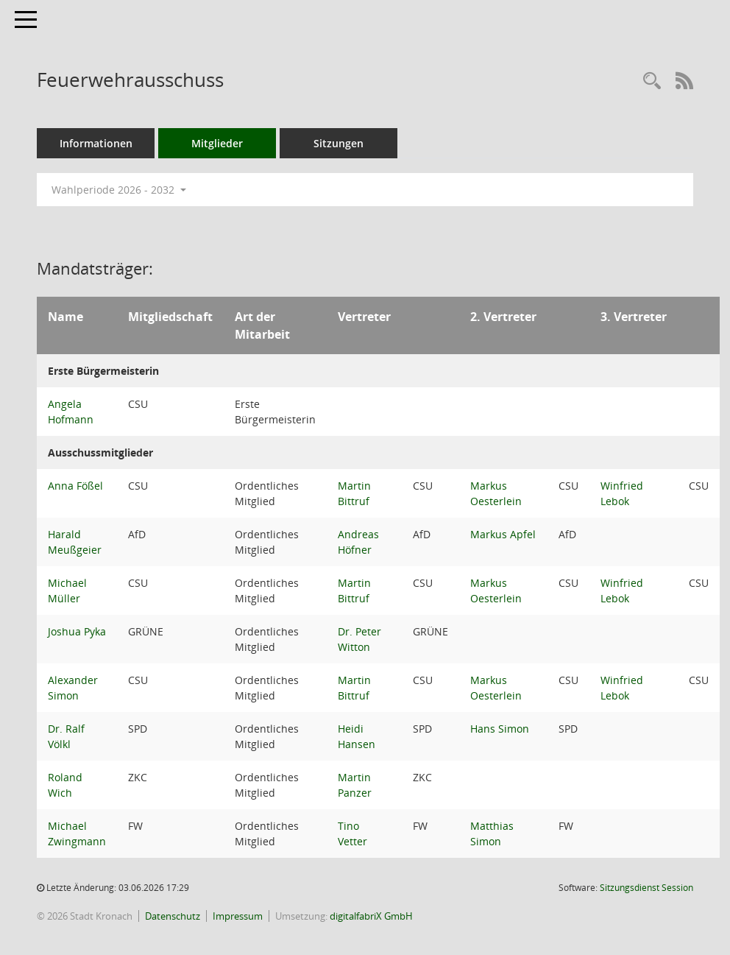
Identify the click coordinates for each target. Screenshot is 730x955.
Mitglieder (217, 143)
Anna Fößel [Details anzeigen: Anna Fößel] (75, 486)
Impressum (238, 916)
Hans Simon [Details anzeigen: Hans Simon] (499, 729)
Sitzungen (338, 143)
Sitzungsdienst (646, 887)
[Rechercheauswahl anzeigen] (652, 81)
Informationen (96, 143)
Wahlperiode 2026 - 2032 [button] (119, 190)
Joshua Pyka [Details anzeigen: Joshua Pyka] (77, 631)
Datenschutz (172, 916)
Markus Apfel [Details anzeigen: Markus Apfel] (503, 534)
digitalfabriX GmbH (371, 916)
